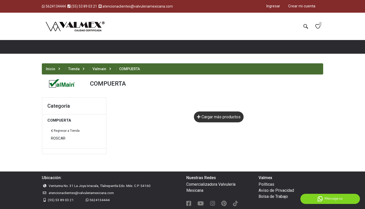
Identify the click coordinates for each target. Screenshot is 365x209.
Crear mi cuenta (301, 6)
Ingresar (273, 6)
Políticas (266, 184)
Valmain (99, 69)
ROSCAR (58, 138)
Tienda (74, 69)
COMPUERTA (59, 120)
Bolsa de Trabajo (273, 196)
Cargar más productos (219, 117)
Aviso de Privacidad (276, 190)
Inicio (50, 69)
